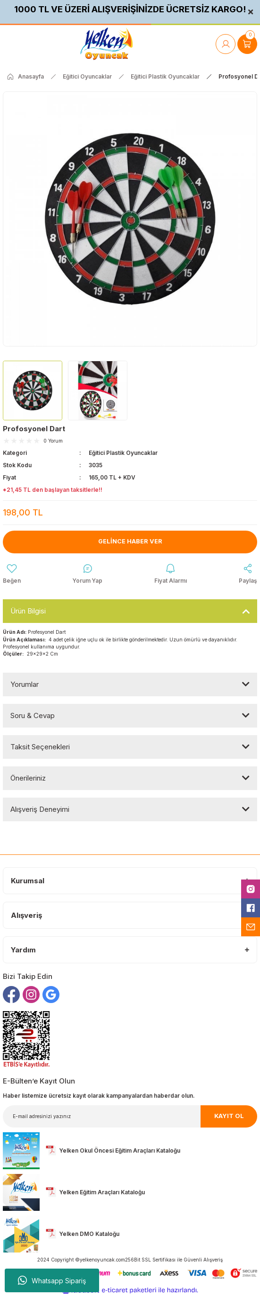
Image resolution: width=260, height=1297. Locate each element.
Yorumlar (24, 684)
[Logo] (106, 44)
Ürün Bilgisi (28, 610)
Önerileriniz (28, 777)
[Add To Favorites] (12, 574)
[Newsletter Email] (130, 1116)
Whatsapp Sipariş (52, 1280)
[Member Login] (225, 44)
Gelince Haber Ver (130, 541)
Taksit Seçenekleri (40, 746)
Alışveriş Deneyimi (39, 809)
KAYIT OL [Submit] (229, 1115)
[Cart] (247, 44)
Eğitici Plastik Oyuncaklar (123, 452)
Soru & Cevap (32, 715)
